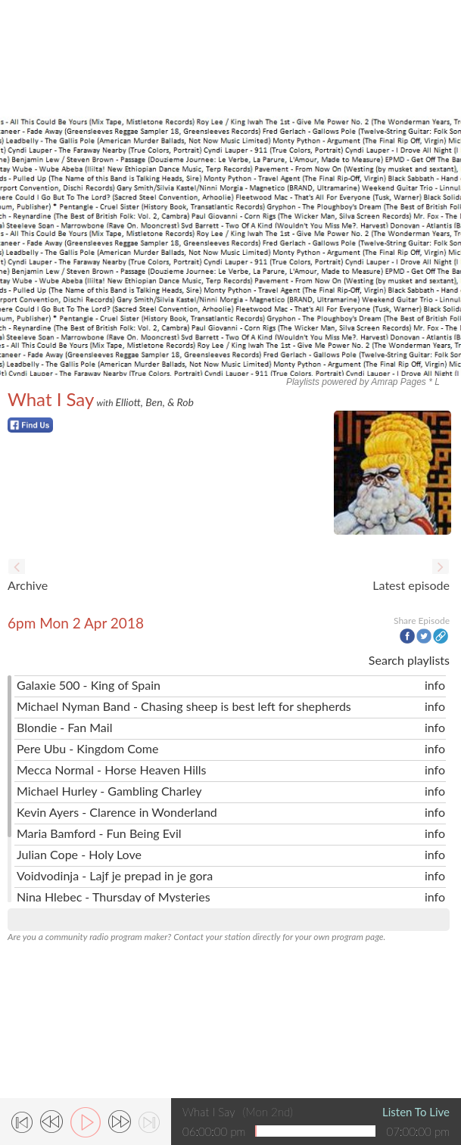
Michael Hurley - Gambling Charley (109, 791)
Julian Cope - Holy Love (79, 854)
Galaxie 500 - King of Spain (88, 685)
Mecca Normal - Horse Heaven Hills (112, 769)
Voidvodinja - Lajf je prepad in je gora (115, 875)
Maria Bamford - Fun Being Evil (99, 833)
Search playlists (409, 660)
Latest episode (411, 585)
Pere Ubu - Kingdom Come (87, 748)
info (435, 685)
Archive (28, 585)
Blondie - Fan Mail (64, 727)
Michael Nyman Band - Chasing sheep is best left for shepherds (184, 706)
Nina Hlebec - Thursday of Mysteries (113, 896)
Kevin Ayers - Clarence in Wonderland (117, 812)
